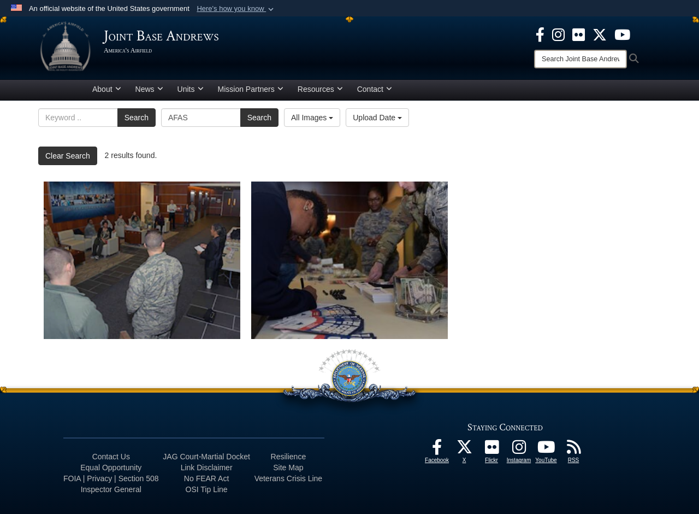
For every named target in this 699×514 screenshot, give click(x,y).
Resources (320, 89)
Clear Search (67, 155)
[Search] (580, 59)
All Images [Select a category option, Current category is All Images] (312, 117)
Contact (374, 89)
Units (190, 89)
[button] (236, 8)
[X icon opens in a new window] (600, 34)
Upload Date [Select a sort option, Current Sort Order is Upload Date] (377, 117)
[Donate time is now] (349, 260)
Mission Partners (250, 89)
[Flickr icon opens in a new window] (578, 34)
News (149, 89)
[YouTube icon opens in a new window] (622, 34)
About (106, 89)
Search (137, 117)
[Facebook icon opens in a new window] (540, 34)
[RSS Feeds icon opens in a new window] (573, 450)
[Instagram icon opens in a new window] (558, 34)
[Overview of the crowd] (142, 260)
